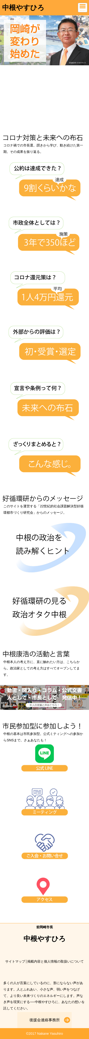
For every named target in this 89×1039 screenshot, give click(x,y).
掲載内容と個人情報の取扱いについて (55, 961)
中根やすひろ (23, 7)
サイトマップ (15, 961)
